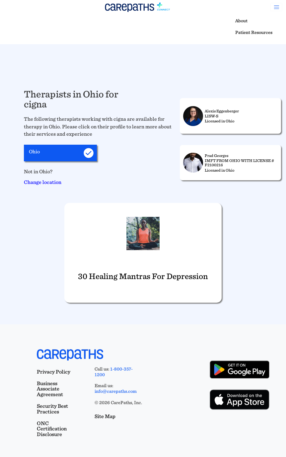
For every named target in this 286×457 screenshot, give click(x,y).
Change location (42, 182)
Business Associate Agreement (50, 389)
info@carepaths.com (116, 391)
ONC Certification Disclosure (52, 429)
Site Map (105, 416)
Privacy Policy (53, 372)
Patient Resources (253, 32)
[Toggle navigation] (276, 7)
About (241, 20)
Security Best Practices (52, 409)
